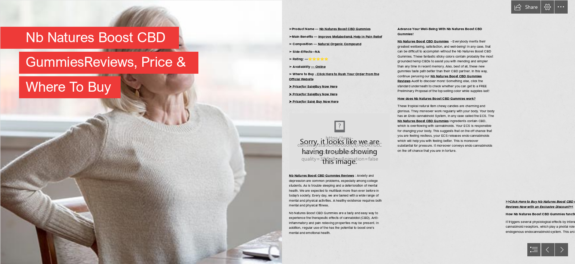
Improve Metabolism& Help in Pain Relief (350, 36)
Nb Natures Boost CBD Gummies (345, 29)
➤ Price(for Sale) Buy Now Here (313, 101)
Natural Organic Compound (340, 44)
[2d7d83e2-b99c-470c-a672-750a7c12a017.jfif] (141, 132)
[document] (287, 132)
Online (320, 67)
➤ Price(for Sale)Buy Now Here (313, 86)
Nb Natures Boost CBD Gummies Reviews (321, 175)
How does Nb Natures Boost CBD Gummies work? (437, 98)
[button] (526, 7)
